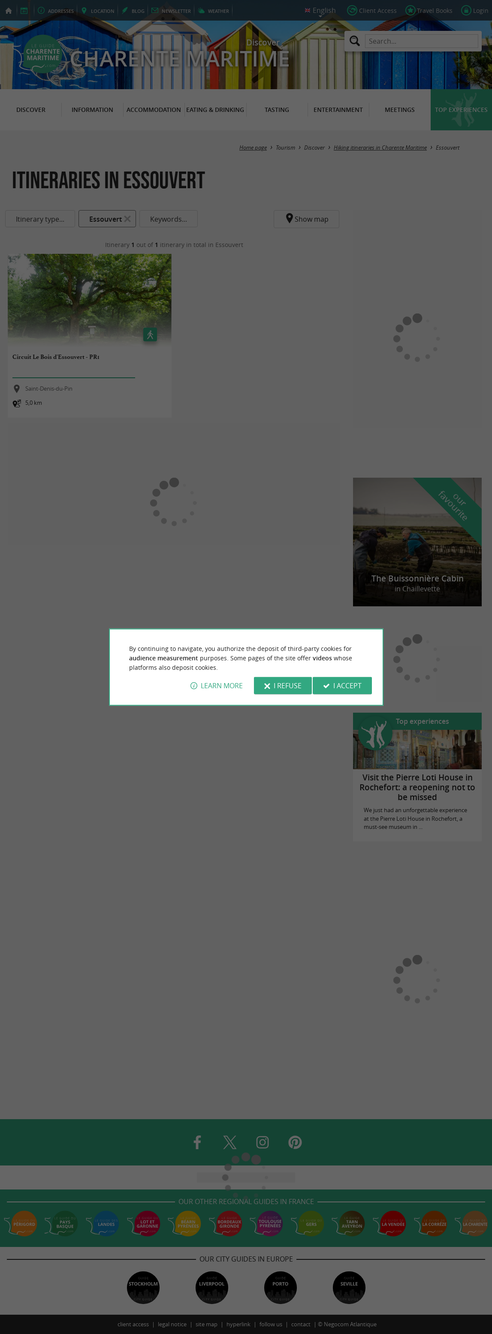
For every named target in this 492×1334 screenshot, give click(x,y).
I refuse (288, 685)
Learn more (222, 685)
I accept (347, 685)
